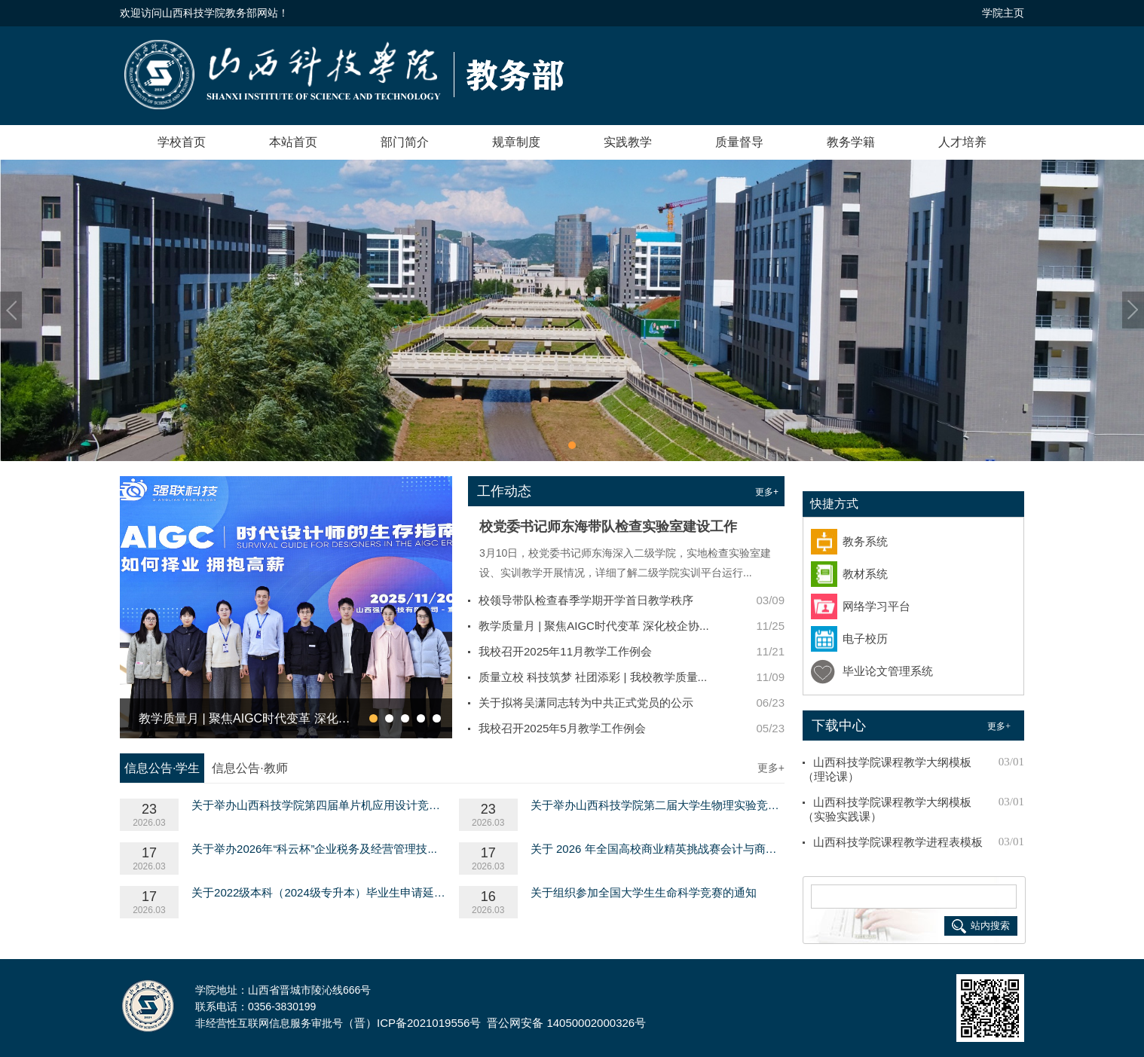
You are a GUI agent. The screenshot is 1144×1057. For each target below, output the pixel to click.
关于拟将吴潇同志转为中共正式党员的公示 (586, 702)
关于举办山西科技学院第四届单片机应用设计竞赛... (318, 805)
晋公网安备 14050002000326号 (566, 1022)
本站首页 (293, 142)
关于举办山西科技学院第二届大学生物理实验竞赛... (658, 805)
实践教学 (628, 142)
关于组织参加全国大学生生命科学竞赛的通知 (644, 892)
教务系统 (865, 542)
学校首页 (182, 142)
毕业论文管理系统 (888, 671)
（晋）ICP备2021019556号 (412, 1022)
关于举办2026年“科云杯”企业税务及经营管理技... (314, 848)
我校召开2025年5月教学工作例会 (562, 728)
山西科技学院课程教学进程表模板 (898, 842)
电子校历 (865, 639)
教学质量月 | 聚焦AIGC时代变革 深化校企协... (594, 625)
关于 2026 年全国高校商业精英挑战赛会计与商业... (658, 848)
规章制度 (516, 142)
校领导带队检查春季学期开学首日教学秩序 (586, 600)
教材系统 (865, 574)
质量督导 (739, 142)
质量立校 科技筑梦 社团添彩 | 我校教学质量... (593, 677)
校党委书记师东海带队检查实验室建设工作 (608, 526)
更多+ (766, 492)
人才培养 (962, 142)
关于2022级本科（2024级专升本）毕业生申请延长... (318, 892)
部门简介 (405, 142)
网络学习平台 (876, 606)
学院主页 (1003, 13)
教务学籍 (851, 142)
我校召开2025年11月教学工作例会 (565, 651)
